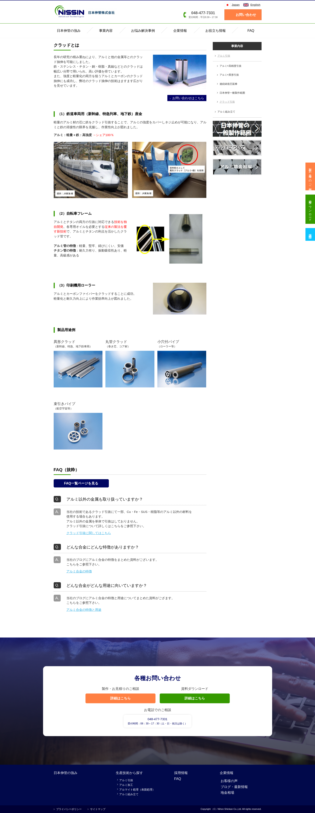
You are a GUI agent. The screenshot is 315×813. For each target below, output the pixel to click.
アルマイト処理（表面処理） (137, 789)
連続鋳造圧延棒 (228, 83)
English (255, 4)
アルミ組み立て (226, 111)
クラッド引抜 (227, 101)
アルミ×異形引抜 (229, 74)
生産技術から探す (129, 773)
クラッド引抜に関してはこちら (88, 533)
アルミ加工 (126, 785)
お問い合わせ (246, 15)
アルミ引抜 (223, 55)
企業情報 (226, 773)
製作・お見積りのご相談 (310, 176)
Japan (236, 4)
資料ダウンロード (310, 209)
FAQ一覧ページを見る (81, 483)
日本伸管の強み (65, 773)
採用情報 (181, 773)
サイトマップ (97, 809)
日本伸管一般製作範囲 (232, 92)
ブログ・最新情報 (234, 787)
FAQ (177, 779)
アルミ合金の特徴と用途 (83, 609)
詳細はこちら (120, 698)
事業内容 (237, 46)
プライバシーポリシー (69, 809)
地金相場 (227, 792)
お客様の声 (229, 781)
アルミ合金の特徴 (79, 571)
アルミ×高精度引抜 (230, 65)
